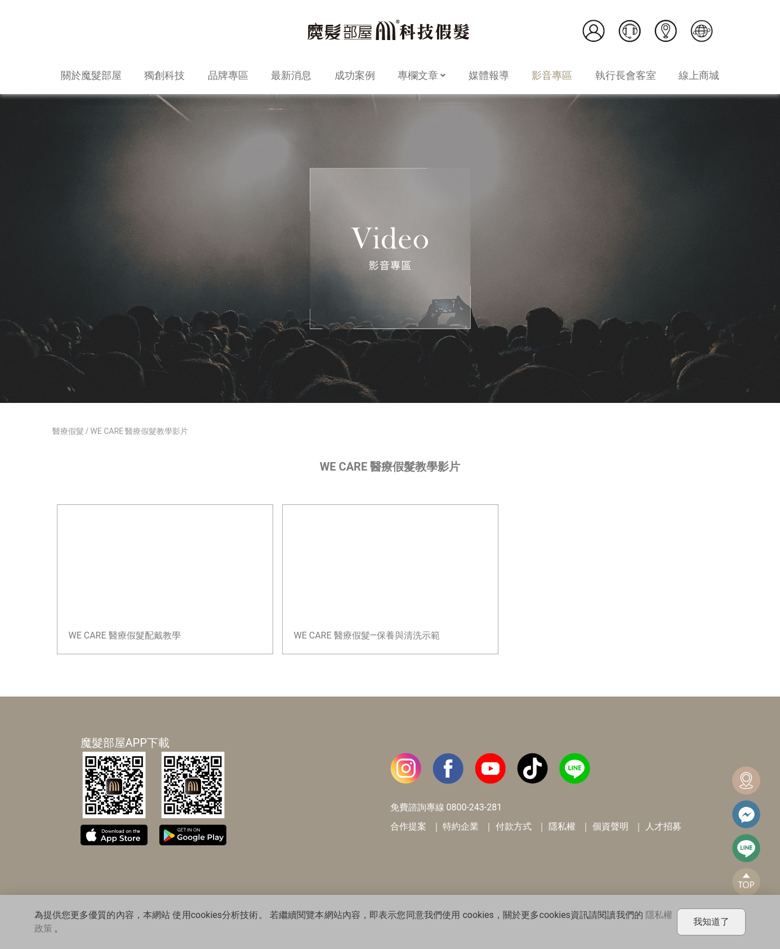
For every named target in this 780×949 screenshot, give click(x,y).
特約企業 (461, 826)
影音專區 (552, 75)
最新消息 (291, 75)
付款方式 (514, 826)
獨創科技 (164, 75)
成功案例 (355, 75)
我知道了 (711, 921)
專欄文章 (421, 75)
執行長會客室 (625, 75)
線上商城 (699, 75)
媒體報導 (489, 75)
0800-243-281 (474, 807)
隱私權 (562, 826)
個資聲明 (610, 826)
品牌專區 (228, 75)
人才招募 (663, 826)
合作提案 (408, 826)
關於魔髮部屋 (91, 75)
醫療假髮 (68, 431)
